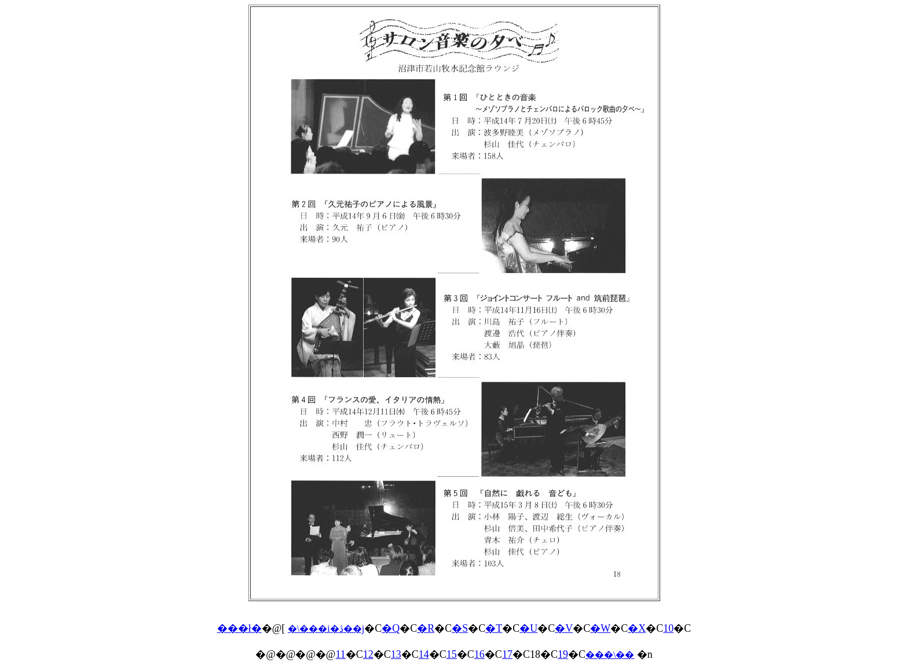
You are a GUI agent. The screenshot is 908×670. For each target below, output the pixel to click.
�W (600, 628)
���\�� (609, 655)
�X (637, 628)
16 (479, 654)
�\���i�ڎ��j (326, 629)
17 (507, 654)
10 (668, 628)
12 (368, 654)
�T (493, 628)
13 (396, 654)
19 (563, 654)
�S (460, 628)
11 (340, 654)
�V (564, 628)
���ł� (239, 628)
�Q (391, 628)
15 (451, 654)
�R (425, 628)
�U (528, 628)
